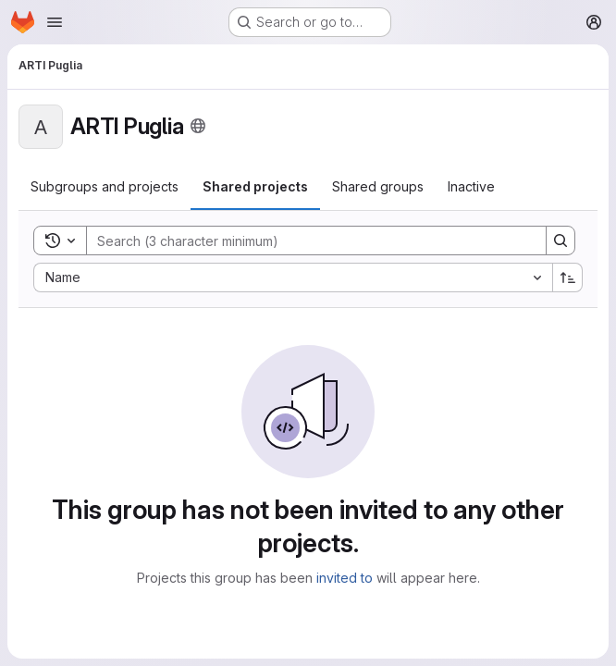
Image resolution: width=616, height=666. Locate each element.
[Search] (307, 240)
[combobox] (292, 277)
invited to (344, 578)
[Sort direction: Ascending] (568, 277)
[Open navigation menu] (54, 22)
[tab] (104, 187)
